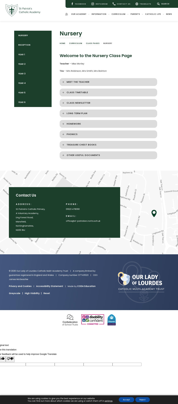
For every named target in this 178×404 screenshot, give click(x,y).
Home (62, 43)
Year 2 (22, 64)
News (169, 14)
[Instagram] (99, 3)
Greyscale (16, 293)
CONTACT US (121, 4)
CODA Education (86, 286)
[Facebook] (78, 3)
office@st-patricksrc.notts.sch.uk (83, 221)
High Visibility (33, 293)
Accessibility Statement (49, 286)
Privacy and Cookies (20, 286)
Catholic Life (153, 14)
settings (109, 401)
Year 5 (22, 92)
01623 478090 (73, 209)
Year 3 (22, 73)
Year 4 (22, 83)
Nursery (23, 35)
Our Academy (78, 14)
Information (99, 14)
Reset (47, 293)
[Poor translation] (10, 359)
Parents (135, 14)
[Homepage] (67, 14)
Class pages (93, 43)
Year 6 (22, 102)
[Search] (163, 3)
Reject (142, 399)
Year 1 (21, 54)
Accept (126, 399)
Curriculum (118, 14)
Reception (24, 45)
